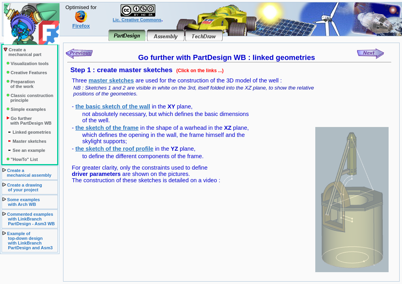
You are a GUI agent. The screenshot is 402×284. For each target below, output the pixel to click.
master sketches (111, 80)
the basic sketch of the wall (112, 106)
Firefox (80, 23)
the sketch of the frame (106, 128)
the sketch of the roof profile (114, 149)
